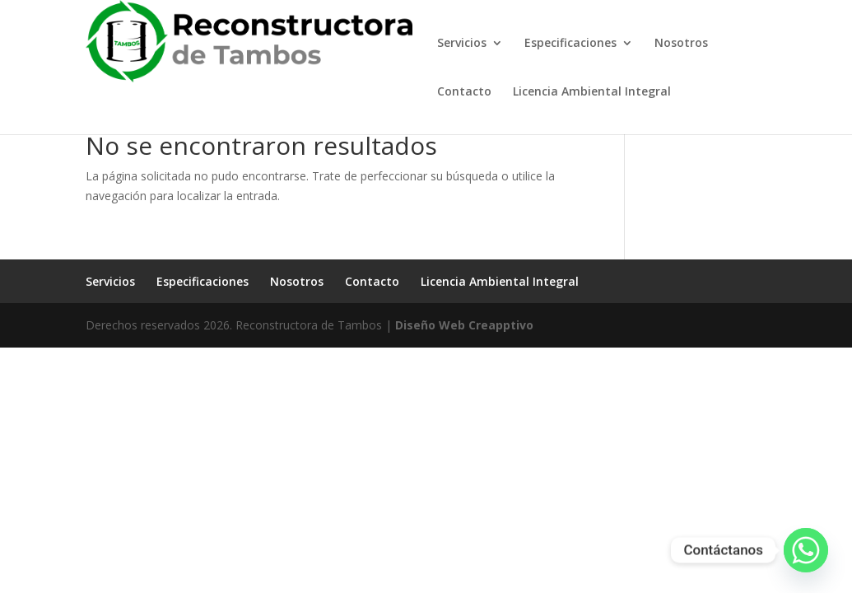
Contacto (464, 92)
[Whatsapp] (806, 550)
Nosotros (681, 43)
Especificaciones (570, 43)
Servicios (462, 43)
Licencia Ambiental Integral (592, 92)
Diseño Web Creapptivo (464, 325)
